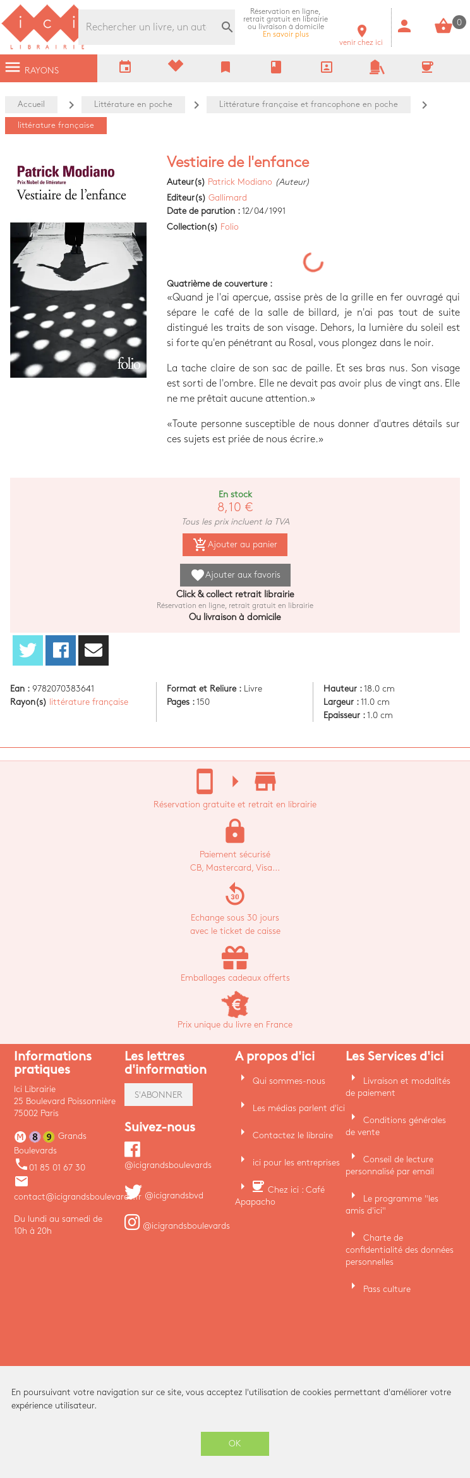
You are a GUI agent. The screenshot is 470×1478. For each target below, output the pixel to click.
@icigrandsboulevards (177, 1226)
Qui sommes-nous (289, 1081)
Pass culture (387, 1289)
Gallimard (227, 198)
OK (235, 1443)
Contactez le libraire (293, 1135)
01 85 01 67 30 (49, 1168)
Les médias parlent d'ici (299, 1108)
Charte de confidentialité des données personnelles (400, 1250)
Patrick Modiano (240, 182)
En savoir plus (285, 23)
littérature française (88, 702)
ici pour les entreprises (296, 1162)
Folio (229, 227)
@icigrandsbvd (163, 1195)
